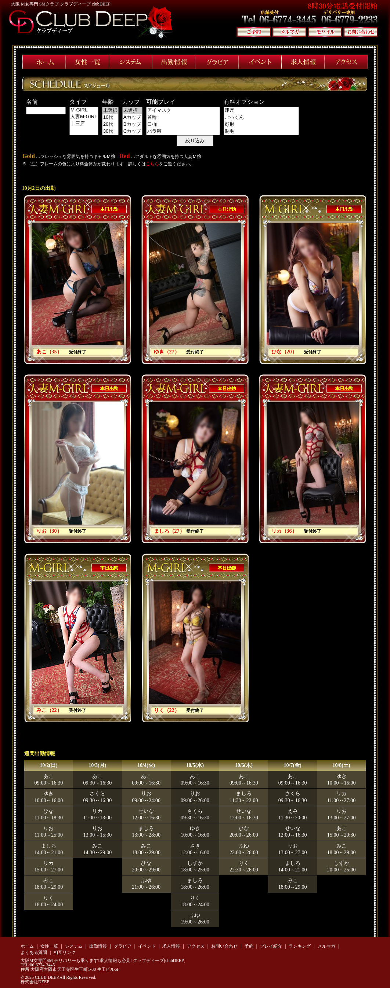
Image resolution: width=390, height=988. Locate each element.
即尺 (261, 110)
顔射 (261, 124)
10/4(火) (146, 765)
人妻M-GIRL (84, 116)
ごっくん (261, 117)
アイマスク (183, 110)
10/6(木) (244, 765)
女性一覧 (49, 946)
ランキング (300, 946)
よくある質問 (34, 952)
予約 (249, 946)
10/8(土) (341, 765)
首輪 (183, 117)
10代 (110, 117)
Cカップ (132, 131)
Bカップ (132, 124)
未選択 (110, 110)
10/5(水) (195, 765)
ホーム (27, 946)
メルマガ (326, 946)
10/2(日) (48, 765)
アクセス (196, 946)
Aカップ (132, 117)
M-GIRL (84, 110)
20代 (110, 124)
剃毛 (261, 131)
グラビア (122, 946)
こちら (152, 163)
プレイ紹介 (271, 946)
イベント (147, 946)
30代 (110, 131)
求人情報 (171, 946)
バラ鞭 (183, 131)
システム (74, 946)
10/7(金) (292, 765)
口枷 (183, 124)
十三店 (84, 123)
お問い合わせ (224, 946)
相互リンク (65, 952)
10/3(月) (97, 765)
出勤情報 (98, 946)
